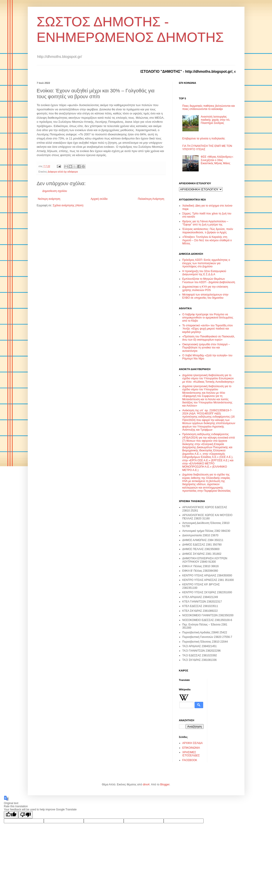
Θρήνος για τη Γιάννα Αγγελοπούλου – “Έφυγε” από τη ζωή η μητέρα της (205, 223)
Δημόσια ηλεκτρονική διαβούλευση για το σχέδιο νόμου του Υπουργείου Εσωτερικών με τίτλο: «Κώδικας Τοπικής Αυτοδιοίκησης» (208, 378)
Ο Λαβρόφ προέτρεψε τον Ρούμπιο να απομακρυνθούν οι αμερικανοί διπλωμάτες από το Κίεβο (207, 318)
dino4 (146, 784)
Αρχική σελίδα (99, 198)
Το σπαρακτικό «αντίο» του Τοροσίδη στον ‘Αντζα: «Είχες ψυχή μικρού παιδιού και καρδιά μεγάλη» (207, 329)
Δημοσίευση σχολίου (54, 191)
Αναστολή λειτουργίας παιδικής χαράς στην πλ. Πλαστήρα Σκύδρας (215, 120)
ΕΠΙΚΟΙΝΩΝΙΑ (191, 747)
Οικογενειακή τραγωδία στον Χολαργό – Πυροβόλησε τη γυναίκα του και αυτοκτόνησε (206, 347)
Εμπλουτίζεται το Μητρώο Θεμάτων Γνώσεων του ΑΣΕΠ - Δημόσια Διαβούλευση (208, 280)
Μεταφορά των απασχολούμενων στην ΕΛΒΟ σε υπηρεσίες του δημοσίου (205, 296)
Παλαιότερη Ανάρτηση (151, 198)
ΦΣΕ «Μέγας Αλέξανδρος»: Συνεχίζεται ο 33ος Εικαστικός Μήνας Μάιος (217, 160)
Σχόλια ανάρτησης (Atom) (68, 205)
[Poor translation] (25, 815)
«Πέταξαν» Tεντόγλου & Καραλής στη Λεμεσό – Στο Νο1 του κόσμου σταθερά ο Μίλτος (207, 240)
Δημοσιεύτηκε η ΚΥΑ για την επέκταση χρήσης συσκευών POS (205, 288)
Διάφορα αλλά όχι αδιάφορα (63, 171)
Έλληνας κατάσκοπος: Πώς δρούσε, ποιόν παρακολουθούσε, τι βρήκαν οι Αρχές (207, 230)
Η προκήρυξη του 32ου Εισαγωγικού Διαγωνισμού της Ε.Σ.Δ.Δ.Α (204, 273)
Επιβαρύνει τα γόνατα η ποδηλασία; (203, 138)
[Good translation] (11, 815)
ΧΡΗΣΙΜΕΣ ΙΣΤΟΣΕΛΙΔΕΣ (191, 754)
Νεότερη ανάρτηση (49, 198)
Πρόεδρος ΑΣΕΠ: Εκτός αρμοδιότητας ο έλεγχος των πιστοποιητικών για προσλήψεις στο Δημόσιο (206, 263)
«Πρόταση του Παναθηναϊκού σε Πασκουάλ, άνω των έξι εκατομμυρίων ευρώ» (208, 338)
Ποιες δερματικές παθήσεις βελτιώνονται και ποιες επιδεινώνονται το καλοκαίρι (208, 107)
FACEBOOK (189, 760)
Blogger (165, 784)
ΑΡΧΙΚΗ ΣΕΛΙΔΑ (192, 743)
